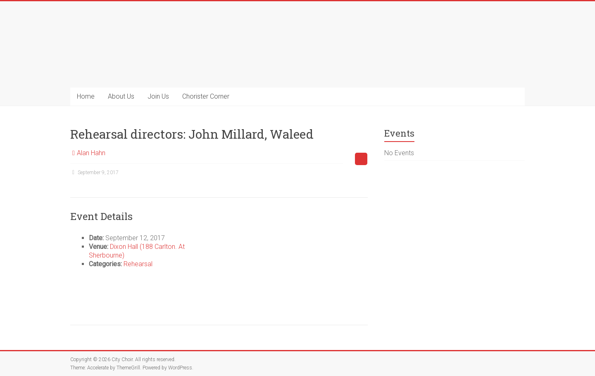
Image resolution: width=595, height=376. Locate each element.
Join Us (158, 96)
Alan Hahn (91, 153)
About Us (121, 96)
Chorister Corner (205, 96)
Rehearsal (138, 264)
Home (86, 96)
